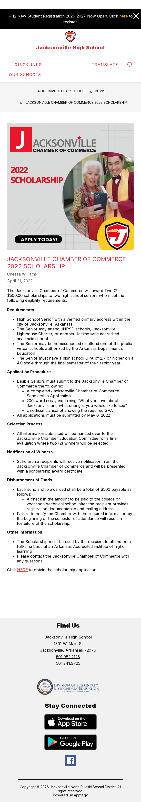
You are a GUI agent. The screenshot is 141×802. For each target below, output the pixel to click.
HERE (22, 569)
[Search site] (130, 65)
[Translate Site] (108, 65)
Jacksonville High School (60, 91)
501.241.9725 (68, 663)
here (123, 16)
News (100, 91)
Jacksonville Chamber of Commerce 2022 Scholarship (76, 102)
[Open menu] (25, 65)
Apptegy (81, 795)
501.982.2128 (68, 656)
